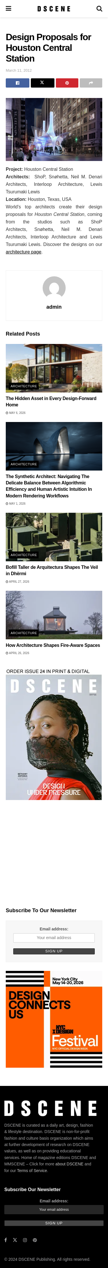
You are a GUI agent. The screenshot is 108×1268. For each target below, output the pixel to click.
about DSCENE (69, 1164)
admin (54, 307)
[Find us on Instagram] (25, 1240)
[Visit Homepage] (54, 8)
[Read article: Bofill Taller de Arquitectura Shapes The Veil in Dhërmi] (54, 537)
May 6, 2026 (16, 412)
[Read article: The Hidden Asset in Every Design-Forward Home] (54, 368)
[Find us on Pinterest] (35, 1240)
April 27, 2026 (17, 581)
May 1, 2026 (16, 503)
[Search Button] (99, 8)
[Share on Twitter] (42, 83)
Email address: (54, 929)
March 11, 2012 (19, 70)
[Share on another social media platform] (91, 83)
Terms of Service (32, 1170)
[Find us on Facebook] (5, 1240)
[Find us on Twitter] (15, 1240)
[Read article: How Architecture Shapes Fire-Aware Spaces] (54, 615)
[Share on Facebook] (17, 83)
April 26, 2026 (17, 653)
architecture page (23, 251)
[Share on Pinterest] (67, 83)
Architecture (24, 386)
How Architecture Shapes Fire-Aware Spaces (53, 645)
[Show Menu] (8, 8)
